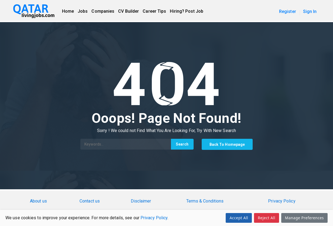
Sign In (310, 11)
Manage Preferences (304, 217)
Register (287, 11)
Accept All (238, 217)
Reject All (266, 217)
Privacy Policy (153, 217)
